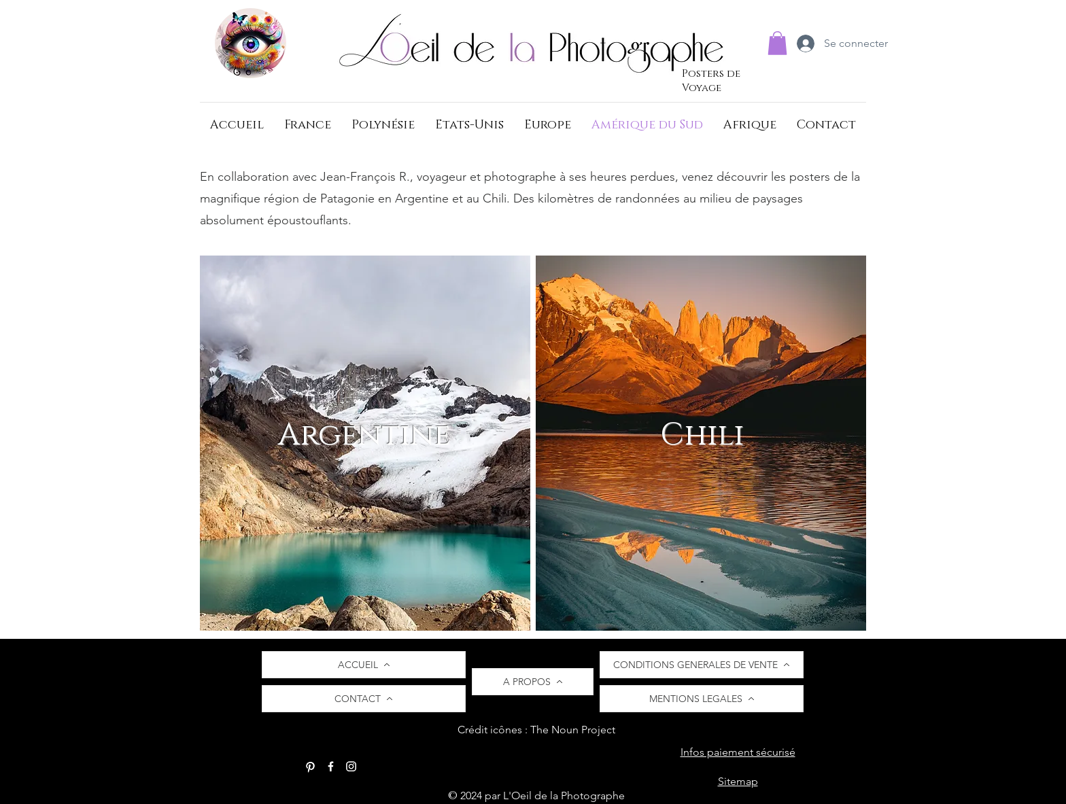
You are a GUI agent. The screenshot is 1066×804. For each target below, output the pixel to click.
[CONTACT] (364, 698)
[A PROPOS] (533, 681)
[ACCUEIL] (364, 664)
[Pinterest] (310, 766)
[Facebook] (330, 766)
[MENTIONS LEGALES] (702, 698)
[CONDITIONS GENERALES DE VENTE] (702, 664)
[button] (777, 43)
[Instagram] (351, 766)
